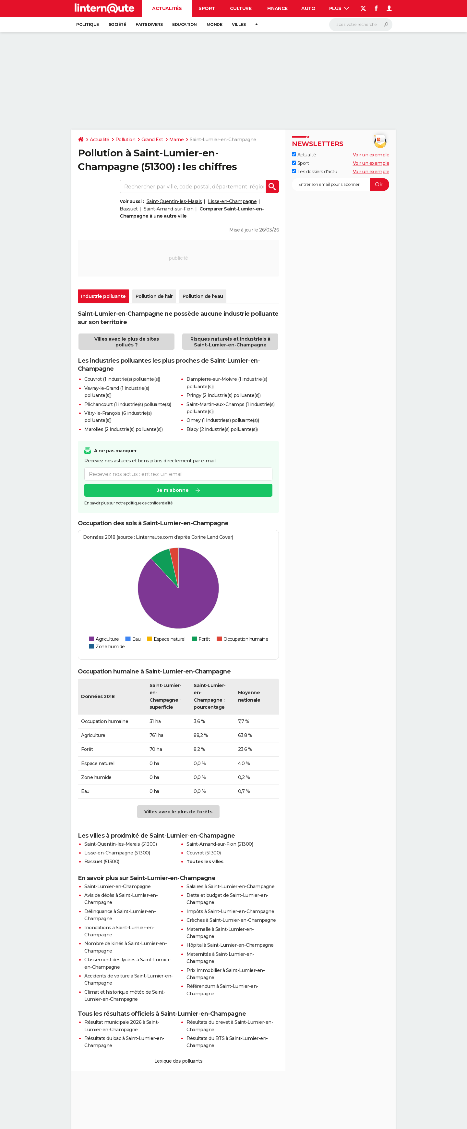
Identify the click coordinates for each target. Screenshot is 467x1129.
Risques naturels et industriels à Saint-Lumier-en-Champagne (230, 342)
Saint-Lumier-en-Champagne (117, 886)
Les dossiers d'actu (314, 172)
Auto (308, 8)
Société (117, 24)
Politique (87, 24)
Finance (277, 8)
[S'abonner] (340, 184)
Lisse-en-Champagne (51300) (117, 853)
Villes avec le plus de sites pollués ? (126, 342)
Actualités (167, 8)
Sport (206, 8)
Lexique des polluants (178, 1061)
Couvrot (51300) (203, 853)
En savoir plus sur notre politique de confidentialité (128, 503)
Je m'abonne (173, 490)
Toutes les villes (204, 861)
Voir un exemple (371, 155)
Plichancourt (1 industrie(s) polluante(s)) (127, 404)
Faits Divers (149, 24)
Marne (176, 139)
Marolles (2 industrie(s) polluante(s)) (123, 429)
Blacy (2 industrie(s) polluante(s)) (222, 429)
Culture (241, 8)
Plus (339, 8)
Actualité (99, 139)
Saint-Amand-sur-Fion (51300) (219, 844)
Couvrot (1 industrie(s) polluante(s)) (122, 379)
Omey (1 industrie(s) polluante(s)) (222, 420)
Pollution (125, 139)
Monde (214, 24)
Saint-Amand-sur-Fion (168, 209)
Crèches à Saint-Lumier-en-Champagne (231, 920)
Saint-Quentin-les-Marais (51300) (120, 844)
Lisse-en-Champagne (232, 201)
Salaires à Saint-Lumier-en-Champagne (230, 886)
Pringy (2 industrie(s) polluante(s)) (223, 395)
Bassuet (129, 209)
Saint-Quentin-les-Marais (174, 201)
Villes (238, 24)
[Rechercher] (360, 24)
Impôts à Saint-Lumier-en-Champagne (230, 911)
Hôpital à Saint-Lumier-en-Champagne (230, 945)
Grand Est (152, 139)
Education (184, 24)
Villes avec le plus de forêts (178, 812)
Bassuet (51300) (101, 861)
